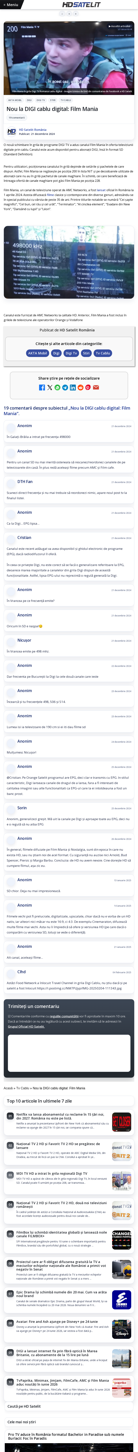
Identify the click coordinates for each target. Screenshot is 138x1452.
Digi (29, 100)
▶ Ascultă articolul (119, 26)
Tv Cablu (66, 100)
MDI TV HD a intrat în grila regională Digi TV (51, 1173)
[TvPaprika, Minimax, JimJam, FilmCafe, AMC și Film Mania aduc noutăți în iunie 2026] (121, 1388)
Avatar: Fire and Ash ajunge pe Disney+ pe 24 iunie (57, 1321)
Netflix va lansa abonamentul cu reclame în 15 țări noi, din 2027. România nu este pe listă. (60, 1116)
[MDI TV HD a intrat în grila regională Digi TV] (121, 1181)
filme (50, 195)
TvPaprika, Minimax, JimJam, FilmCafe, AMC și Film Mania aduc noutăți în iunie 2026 (62, 1382)
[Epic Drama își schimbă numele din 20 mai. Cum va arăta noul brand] (121, 1300)
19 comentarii (17, 117)
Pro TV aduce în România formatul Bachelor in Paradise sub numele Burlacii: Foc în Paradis (66, 1437)
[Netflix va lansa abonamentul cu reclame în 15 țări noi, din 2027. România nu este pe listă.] (121, 1122)
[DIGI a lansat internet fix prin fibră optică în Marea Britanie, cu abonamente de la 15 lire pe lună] (121, 1359)
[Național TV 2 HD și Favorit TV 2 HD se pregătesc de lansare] (121, 1152)
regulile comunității (64, 1016)
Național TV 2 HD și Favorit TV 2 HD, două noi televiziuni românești (61, 1205)
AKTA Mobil (15, 100)
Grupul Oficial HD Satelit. (26, 1026)
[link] (69, 1122)
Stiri (53, 100)
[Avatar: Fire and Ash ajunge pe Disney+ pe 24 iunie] (121, 1330)
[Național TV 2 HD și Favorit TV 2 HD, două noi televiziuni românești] (121, 1211)
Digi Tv (41, 100)
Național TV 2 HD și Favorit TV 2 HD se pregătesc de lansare (58, 1146)
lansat (101, 190)
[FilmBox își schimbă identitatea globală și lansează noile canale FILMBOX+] (121, 1240)
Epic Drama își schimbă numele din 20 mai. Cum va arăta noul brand (61, 1294)
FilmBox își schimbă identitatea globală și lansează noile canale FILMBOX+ (61, 1234)
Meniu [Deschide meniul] (11, 4)
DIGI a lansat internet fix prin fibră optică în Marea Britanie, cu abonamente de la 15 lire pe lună (56, 1353)
